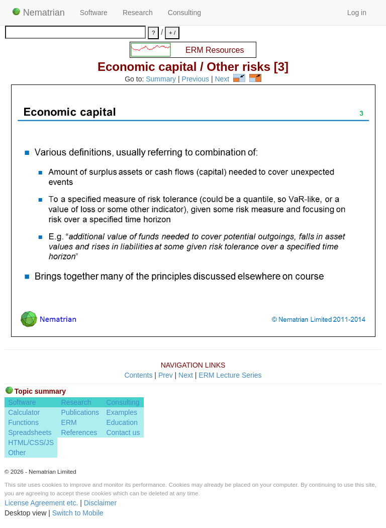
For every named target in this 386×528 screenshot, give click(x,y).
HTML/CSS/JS (31, 442)
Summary (161, 79)
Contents (138, 375)
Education (121, 422)
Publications (80, 412)
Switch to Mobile (78, 513)
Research (138, 13)
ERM (69, 422)
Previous (195, 79)
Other (17, 453)
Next (222, 79)
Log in (356, 13)
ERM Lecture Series (230, 375)
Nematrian (38, 13)
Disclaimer (100, 503)
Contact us (123, 432)
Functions (23, 422)
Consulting (184, 13)
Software (94, 13)
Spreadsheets (29, 432)
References (79, 432)
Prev (165, 375)
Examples (121, 412)
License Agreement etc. (41, 503)
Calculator (24, 412)
